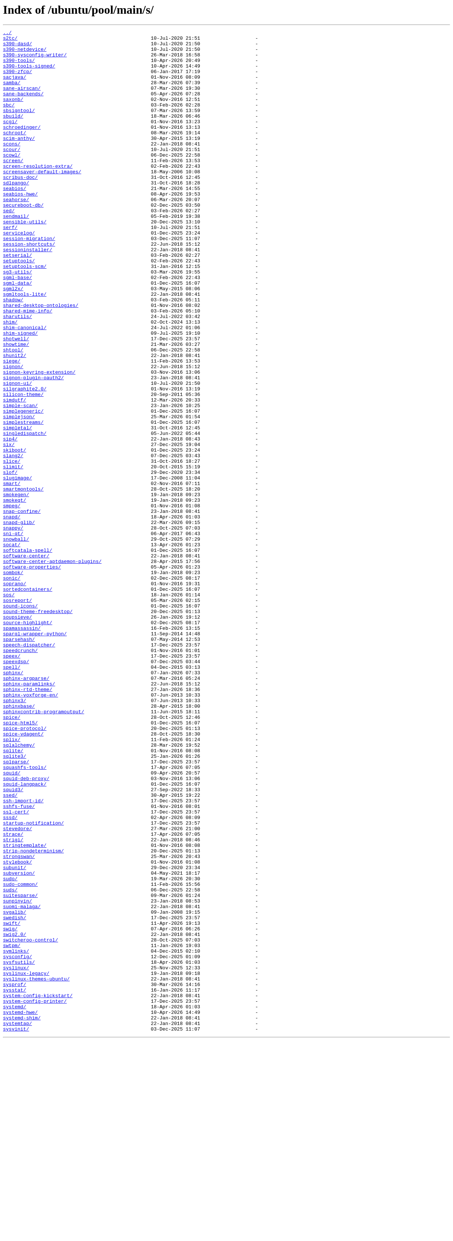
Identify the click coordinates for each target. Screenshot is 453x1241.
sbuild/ (13, 133)
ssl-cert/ (16, 968)
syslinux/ (16, 1155)
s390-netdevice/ (24, 53)
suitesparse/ (20, 1068)
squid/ (11, 922)
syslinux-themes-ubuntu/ (36, 1169)
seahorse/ (16, 233)
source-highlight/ (27, 741)
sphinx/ (13, 801)
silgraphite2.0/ (24, 461)
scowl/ (11, 180)
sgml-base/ (17, 327)
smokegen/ (16, 588)
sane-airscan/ (22, 100)
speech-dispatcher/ (29, 768)
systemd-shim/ (22, 1215)
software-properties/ (32, 674)
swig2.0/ (14, 1115)
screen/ (13, 187)
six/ (8, 527)
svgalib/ (14, 1089)
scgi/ (10, 140)
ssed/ (10, 948)
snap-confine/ (22, 608)
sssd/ (10, 975)
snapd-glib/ (19, 621)
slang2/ (13, 541)
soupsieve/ (17, 734)
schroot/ (14, 153)
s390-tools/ (19, 66)
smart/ (11, 574)
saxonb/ (13, 113)
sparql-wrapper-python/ (35, 755)
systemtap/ (17, 1222)
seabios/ (14, 220)
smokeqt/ (14, 594)
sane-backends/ (23, 107)
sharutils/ (17, 374)
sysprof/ (14, 1175)
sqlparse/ (16, 908)
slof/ (10, 561)
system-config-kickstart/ (37, 1189)
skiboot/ (14, 534)
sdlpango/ (16, 213)
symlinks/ (16, 1135)
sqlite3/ (14, 901)
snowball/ (16, 641)
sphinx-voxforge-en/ (30, 828)
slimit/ (13, 554)
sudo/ (10, 1048)
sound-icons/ (20, 721)
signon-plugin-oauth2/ (33, 447)
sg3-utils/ (17, 320)
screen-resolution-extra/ (37, 193)
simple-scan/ (20, 481)
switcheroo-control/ (30, 1122)
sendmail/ (16, 254)
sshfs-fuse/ (19, 962)
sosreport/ (17, 714)
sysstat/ (14, 1182)
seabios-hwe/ (20, 227)
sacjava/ (14, 87)
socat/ (11, 648)
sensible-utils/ (24, 260)
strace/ (13, 995)
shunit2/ (14, 421)
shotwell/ (16, 400)
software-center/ (26, 661)
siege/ (11, 427)
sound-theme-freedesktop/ (37, 728)
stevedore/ (17, 988)
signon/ (13, 434)
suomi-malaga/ (22, 1082)
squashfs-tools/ (24, 915)
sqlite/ (13, 895)
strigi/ (13, 1002)
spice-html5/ (20, 861)
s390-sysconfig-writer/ (35, 60)
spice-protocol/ (24, 868)
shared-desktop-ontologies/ (40, 360)
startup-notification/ (33, 982)
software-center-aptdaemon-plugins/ (52, 668)
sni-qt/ (13, 634)
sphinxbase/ (19, 841)
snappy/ (13, 628)
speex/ (11, 781)
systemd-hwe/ (20, 1209)
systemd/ (14, 1202)
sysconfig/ (17, 1142)
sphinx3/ (14, 835)
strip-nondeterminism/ (33, 1015)
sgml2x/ (13, 340)
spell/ (11, 795)
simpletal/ (17, 507)
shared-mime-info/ (27, 367)
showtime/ (16, 407)
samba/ (11, 93)
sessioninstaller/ (27, 294)
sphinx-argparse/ (26, 808)
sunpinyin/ (17, 1075)
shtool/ (13, 414)
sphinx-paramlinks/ (29, 815)
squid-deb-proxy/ (26, 928)
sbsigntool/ (19, 127)
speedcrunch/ (20, 775)
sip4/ (10, 521)
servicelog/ (19, 274)
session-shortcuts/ (29, 287)
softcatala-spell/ (27, 654)
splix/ (11, 881)
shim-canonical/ (24, 387)
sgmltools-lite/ (24, 347)
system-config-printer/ (35, 1195)
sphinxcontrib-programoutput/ (43, 848)
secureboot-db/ (23, 240)
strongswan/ (19, 1022)
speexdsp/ (16, 788)
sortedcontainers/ (27, 701)
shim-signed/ (20, 394)
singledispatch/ (24, 514)
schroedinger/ (22, 147)
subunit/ (14, 1035)
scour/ (11, 173)
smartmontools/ (23, 581)
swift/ (11, 1102)
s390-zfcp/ (17, 80)
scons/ (11, 167)
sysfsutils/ (19, 1149)
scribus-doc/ (20, 207)
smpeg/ (11, 601)
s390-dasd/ (17, 46)
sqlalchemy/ (19, 888)
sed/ (8, 247)
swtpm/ (11, 1129)
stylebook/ (17, 1028)
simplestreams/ (23, 501)
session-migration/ (29, 280)
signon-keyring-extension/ (39, 441)
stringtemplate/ (24, 1008)
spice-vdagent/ (23, 875)
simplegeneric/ (23, 487)
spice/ (11, 855)
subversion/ (19, 1042)
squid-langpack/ (24, 935)
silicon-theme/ (23, 467)
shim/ (10, 380)
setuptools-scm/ (24, 314)
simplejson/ (19, 494)
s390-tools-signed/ (29, 73)
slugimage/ (17, 567)
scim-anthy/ (19, 160)
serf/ (10, 267)
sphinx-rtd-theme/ (27, 821)
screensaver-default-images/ (42, 200)
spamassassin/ (22, 748)
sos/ (8, 708)
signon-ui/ (17, 454)
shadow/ (13, 354)
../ (7, 33)
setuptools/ (19, 307)
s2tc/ (10, 40)
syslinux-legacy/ (26, 1162)
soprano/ (14, 694)
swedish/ (14, 1095)
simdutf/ (14, 474)
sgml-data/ (17, 334)
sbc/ (8, 120)
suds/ (10, 1062)
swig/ (10, 1109)
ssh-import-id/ (23, 955)
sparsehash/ (19, 761)
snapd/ (11, 614)
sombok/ (13, 681)
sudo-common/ (20, 1055)
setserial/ (17, 300)
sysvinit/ (16, 1229)
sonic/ (11, 688)
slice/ (11, 547)
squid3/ (13, 942)
